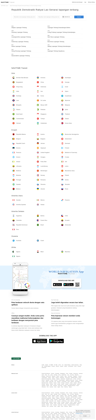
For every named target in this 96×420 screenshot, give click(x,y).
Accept (85, 415)
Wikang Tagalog (47, 366)
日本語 (43, 364)
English (46, 364)
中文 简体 (55, 364)
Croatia (43, 381)
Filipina (57, 376)
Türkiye (49, 377)
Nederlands (44, 367)
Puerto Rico (60, 385)
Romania (67, 382)
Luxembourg (64, 381)
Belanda (51, 382)
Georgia (70, 373)
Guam (55, 386)
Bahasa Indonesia (75, 364)
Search (79, 17)
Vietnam (57, 377)
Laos (68, 374)
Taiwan (53, 377)
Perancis (56, 380)
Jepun (51, 374)
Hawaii (78, 384)
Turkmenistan (44, 377)
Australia (51, 386)
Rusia (55, 384)
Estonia (43, 380)
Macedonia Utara (45, 382)
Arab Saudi (70, 376)
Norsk (75, 366)
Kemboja (55, 374)
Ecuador (65, 385)
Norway (55, 382)
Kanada (58, 384)
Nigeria (70, 386)
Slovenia (79, 382)
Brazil (78, 385)
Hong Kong (75, 373)
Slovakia (43, 384)
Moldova (72, 381)
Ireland (47, 381)
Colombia (55, 385)
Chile (51, 385)
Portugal (63, 382)
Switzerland (63, 378)
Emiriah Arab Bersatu (46, 373)
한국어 (59, 364)
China (67, 373)
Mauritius (66, 386)
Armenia (52, 373)
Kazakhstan (64, 374)
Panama (66, 384)
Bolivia (47, 385)
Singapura (75, 376)
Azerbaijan (57, 373)
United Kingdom (62, 380)
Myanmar (76, 374)
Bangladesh (62, 373)
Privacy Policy (79, 413)
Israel (43, 374)
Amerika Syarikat (72, 384)
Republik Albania (74, 377)
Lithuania (58, 381)
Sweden (75, 382)
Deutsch (57, 366)
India (46, 374)
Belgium (53, 378)
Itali (55, 381)
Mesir (62, 386)
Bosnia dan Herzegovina (46, 378)
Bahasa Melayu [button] (91, 2)
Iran (48, 374)
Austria (79, 377)
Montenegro (77, 381)
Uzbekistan (62, 377)
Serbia (71, 382)
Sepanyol (47, 380)
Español (61, 366)
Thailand (79, 376)
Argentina (43, 385)
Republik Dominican (71, 385)
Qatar (66, 376)
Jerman (74, 378)
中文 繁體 (51, 364)
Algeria (58, 386)
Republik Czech (69, 378)
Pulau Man (51, 381)
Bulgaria (58, 378)
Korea (59, 374)
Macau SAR (48, 376)
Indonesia (81, 373)
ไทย (63, 364)
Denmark (79, 378)
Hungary (80, 380)
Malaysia (53, 376)
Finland (51, 380)
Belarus (47, 384)
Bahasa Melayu (68, 364)
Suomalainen (70, 366)
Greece (76, 380)
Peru (48, 386)
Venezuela (44, 386)
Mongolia (43, 376)
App (85, 2)
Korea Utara (67, 377)
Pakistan (62, 376)
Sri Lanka (72, 374)
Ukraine (51, 384)
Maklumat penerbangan (77, 2)
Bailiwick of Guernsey (70, 380)
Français (53, 366)
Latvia (68, 381)
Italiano (65, 366)
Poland (59, 382)
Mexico (62, 384)
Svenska (79, 366)
